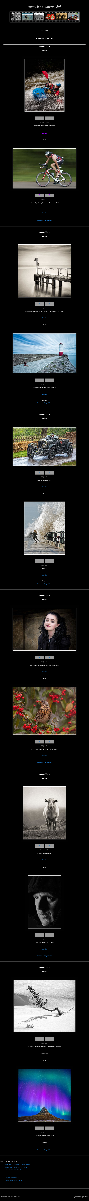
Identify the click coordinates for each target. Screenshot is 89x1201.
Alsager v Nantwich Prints (13, 1180)
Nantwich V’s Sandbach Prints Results (17, 1165)
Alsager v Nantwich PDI (12, 1178)
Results (44, 133)
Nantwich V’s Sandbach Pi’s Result (16, 1167)
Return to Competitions (44, 220)
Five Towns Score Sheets (13, 1170)
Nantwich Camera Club (44, 7)
